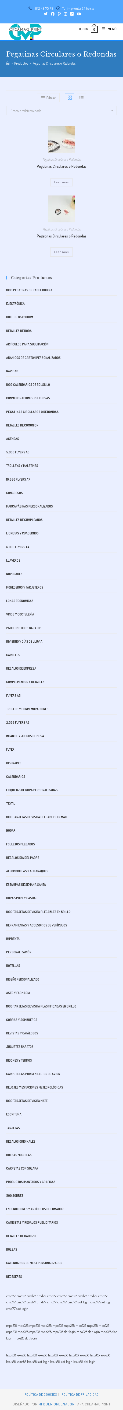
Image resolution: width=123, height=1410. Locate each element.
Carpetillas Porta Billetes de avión (33, 1074)
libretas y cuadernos (22, 533)
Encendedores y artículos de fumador (35, 1209)
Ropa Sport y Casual (21, 898)
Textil (10, 804)
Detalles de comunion (22, 425)
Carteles (13, 655)
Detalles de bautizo (21, 1236)
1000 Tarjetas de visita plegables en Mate (37, 817)
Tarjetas (13, 1128)
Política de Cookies (40, 1394)
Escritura (13, 1114)
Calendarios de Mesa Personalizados (34, 1263)
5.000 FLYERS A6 (18, 452)
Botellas (13, 966)
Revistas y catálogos (22, 1033)
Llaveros (13, 560)
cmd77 (11, 1296)
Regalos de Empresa (21, 668)
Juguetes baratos (20, 1047)
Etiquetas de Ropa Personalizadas (32, 790)
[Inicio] (8, 63)
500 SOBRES (14, 1196)
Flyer (10, 749)
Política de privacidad (80, 1394)
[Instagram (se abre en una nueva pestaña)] (65, 14)
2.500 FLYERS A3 (18, 722)
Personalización (18, 952)
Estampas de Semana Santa (26, 885)
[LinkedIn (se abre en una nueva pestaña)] (72, 14)
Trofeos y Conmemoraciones (27, 709)
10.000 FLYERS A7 (18, 479)
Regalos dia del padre (22, 858)
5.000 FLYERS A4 (17, 547)
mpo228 (11, 1325)
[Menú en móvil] (107, 28)
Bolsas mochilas (19, 1155)
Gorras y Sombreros (21, 1020)
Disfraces (13, 763)
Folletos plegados (20, 844)
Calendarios (15, 777)
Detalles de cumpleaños (24, 520)
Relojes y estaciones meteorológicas (34, 1087)
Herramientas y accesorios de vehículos (36, 925)
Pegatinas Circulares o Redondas (61, 160)
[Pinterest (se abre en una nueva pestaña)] (59, 14)
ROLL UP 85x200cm (19, 317)
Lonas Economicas (20, 601)
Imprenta (13, 939)
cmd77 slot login (78, 1302)
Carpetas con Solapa (22, 1168)
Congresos (14, 493)
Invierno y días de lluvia (24, 641)
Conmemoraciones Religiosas (28, 398)
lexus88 (11, 1355)
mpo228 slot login (64, 1331)
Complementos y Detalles (25, 682)
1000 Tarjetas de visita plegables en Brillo (38, 912)
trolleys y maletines (22, 466)
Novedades (14, 574)
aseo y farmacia (18, 993)
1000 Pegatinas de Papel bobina (29, 290)
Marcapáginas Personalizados (29, 506)
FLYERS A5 (13, 696)
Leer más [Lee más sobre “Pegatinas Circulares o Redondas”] (61, 182)
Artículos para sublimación (27, 344)
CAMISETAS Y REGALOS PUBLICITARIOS (32, 1222)
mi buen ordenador (56, 1404)
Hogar (11, 830)
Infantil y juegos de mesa (25, 736)
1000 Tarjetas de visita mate (27, 1101)
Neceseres (14, 1277)
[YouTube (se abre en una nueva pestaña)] (78, 14)
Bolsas (11, 1249)
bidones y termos (19, 1060)
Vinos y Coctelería (20, 614)
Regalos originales (20, 1141)
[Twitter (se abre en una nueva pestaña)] (45, 14)
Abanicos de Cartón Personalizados (33, 358)
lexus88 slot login (38, 1361)
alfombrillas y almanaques (27, 871)
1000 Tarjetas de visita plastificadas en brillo (41, 1006)
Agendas (12, 439)
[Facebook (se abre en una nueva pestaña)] (52, 14)
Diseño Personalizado (22, 979)
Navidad (12, 371)
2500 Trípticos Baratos (24, 628)
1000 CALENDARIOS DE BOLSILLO (28, 385)
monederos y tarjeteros (24, 587)
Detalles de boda (19, 331)
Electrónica (15, 304)
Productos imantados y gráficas (31, 1182)
